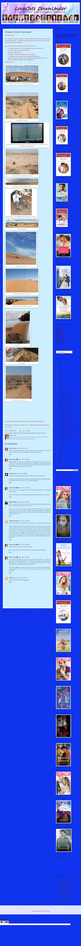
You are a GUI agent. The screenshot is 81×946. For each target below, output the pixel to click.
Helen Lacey (59, 335)
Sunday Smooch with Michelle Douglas (68, 432)
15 (58, 370)
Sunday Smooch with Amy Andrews (67, 410)
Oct (60, 382)
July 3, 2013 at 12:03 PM (24, 459)
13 (58, 375)
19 (58, 361)
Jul (60, 389)
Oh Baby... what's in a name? (65, 400)
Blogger (47, 911)
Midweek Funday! (63, 415)
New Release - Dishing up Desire (66, 426)
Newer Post (6, 611)
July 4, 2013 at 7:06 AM (23, 487)
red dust (25, 433)
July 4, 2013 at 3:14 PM (23, 557)
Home (28, 611)
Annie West (59, 330)
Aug (60, 387)
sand (28, 433)
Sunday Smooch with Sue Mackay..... (67, 421)
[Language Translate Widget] (64, 352)
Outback (15, 433)
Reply (10, 454)
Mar (60, 450)
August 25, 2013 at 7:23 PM (20, 577)
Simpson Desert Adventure (65, 437)
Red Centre (20, 433)
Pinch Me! (61, 407)
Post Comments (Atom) (14, 614)
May (60, 445)
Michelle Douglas (13, 502)
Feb (60, 452)
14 (58, 373)
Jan (60, 455)
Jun (60, 442)
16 (58, 368)
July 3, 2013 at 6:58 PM (21, 473)
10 (58, 463)
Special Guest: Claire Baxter (65, 392)
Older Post (49, 611)
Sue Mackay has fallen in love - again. (67, 423)
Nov (60, 380)
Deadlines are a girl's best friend (66, 403)
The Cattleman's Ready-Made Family (67, 434)
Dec (60, 377)
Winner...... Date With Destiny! (66, 405)
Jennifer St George (13, 521)
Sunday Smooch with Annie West (66, 398)
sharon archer (33, 433)
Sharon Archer (10, 35)
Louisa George (12, 448)
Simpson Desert (40, 433)
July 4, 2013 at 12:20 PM (24, 521)
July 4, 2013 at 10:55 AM (23, 502)
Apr (60, 447)
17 (58, 366)
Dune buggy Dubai (24, 580)
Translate (65, 354)
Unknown (11, 577)
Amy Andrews (12, 473)
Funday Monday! (63, 439)
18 (58, 363)
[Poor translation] (6, 922)
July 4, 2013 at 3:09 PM (23, 544)
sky (45, 433)
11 (58, 460)
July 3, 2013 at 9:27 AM (21, 448)
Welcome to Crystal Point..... (65, 412)
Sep (60, 385)
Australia (11, 433)
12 (58, 458)
